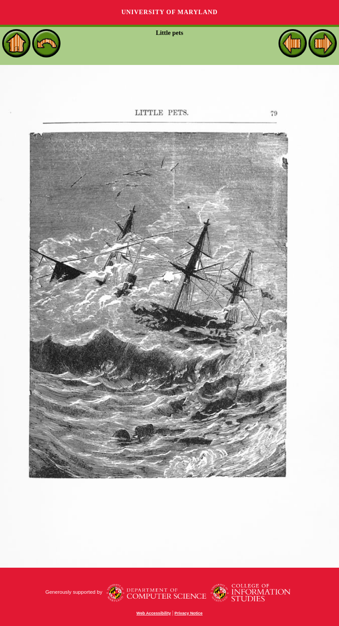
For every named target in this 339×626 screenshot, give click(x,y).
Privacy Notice (188, 613)
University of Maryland (169, 12)
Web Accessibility (153, 613)
